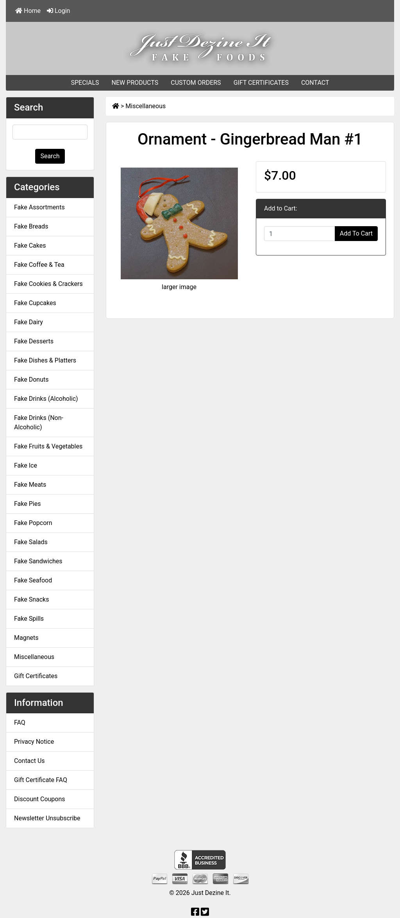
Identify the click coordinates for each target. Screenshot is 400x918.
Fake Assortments (39, 207)
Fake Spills (29, 618)
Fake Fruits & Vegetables (48, 446)
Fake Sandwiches (38, 561)
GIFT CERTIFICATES (261, 82)
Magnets (26, 637)
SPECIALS (85, 82)
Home (28, 10)
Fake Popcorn (33, 523)
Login (58, 10)
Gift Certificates (35, 676)
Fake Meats (30, 484)
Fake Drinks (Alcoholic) (46, 398)
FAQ (19, 722)
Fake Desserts (34, 341)
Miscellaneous (145, 106)
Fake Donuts (31, 379)
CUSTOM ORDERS (196, 82)
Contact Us (29, 760)
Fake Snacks (31, 599)
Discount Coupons (39, 799)
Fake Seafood (33, 580)
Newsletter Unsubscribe (47, 818)
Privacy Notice (34, 741)
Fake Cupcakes (35, 303)
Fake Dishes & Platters (45, 360)
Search (49, 156)
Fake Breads (31, 226)
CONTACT (315, 82)
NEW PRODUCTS (135, 82)
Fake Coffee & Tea (39, 264)
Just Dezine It (210, 893)
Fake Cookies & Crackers (48, 284)
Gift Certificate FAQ (40, 780)
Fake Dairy (28, 322)
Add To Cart (356, 233)
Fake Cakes (30, 245)
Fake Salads (31, 542)
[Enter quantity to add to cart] (299, 233)
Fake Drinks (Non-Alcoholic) (38, 422)
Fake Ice (25, 465)
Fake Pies (27, 503)
